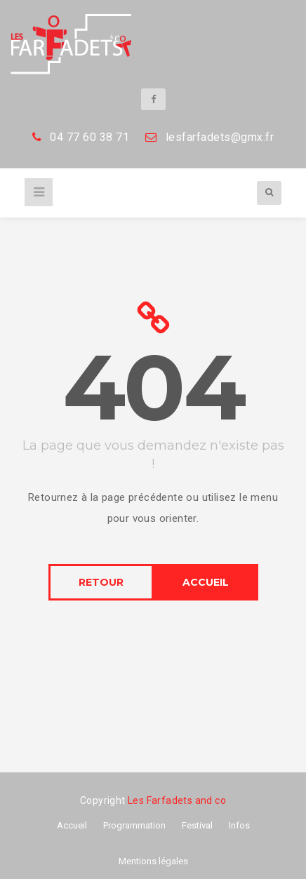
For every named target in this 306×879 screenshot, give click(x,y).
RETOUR (101, 582)
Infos (239, 825)
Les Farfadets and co (177, 800)
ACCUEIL (205, 582)
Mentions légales (153, 861)
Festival (197, 825)
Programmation (134, 825)
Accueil (72, 825)
